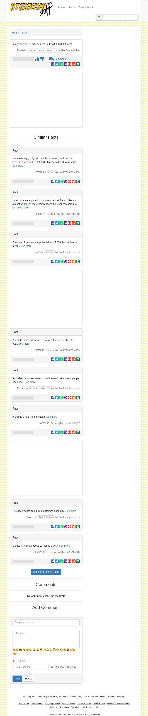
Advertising (64, 707)
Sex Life (48, 704)
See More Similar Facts (46, 571)
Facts (72, 7)
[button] (51, 667)
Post (17, 678)
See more (18, 165)
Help (95, 707)
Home (15, 32)
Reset (28, 678)
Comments (58, 58)
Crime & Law (23, 704)
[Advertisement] (46, 100)
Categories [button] (85, 7)
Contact (54, 707)
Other (51, 172)
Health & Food (53, 50)
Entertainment (37, 704)
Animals (50, 252)
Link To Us (86, 707)
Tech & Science (36, 50)
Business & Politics (115, 704)
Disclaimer (75, 707)
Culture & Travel (84, 704)
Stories (62, 7)
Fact (24, 32)
